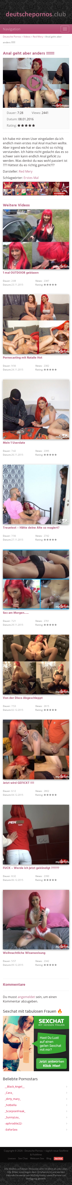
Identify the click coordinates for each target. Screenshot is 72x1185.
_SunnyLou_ (12, 1117)
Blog (48, 1158)
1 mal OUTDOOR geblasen (21, 272)
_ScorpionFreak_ (15, 1111)
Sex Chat (23, 1158)
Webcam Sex (37, 1158)
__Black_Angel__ (15, 1086)
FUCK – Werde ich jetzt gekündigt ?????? (31, 868)
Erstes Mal (31, 178)
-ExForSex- (11, 1129)
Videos (27, 36)
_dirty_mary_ (13, 1099)
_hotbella (11, 1105)
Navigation (11, 29)
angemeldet (26, 997)
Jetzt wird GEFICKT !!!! (18, 783)
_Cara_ (9, 1092)
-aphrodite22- (13, 1123)
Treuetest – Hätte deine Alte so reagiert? (31, 527)
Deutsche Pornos (12, 36)
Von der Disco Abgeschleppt (23, 698)
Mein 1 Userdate (14, 442)
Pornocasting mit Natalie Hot (22, 357)
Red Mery (38, 36)
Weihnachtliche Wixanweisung (24, 953)
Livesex (12, 1158)
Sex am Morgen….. (16, 612)
